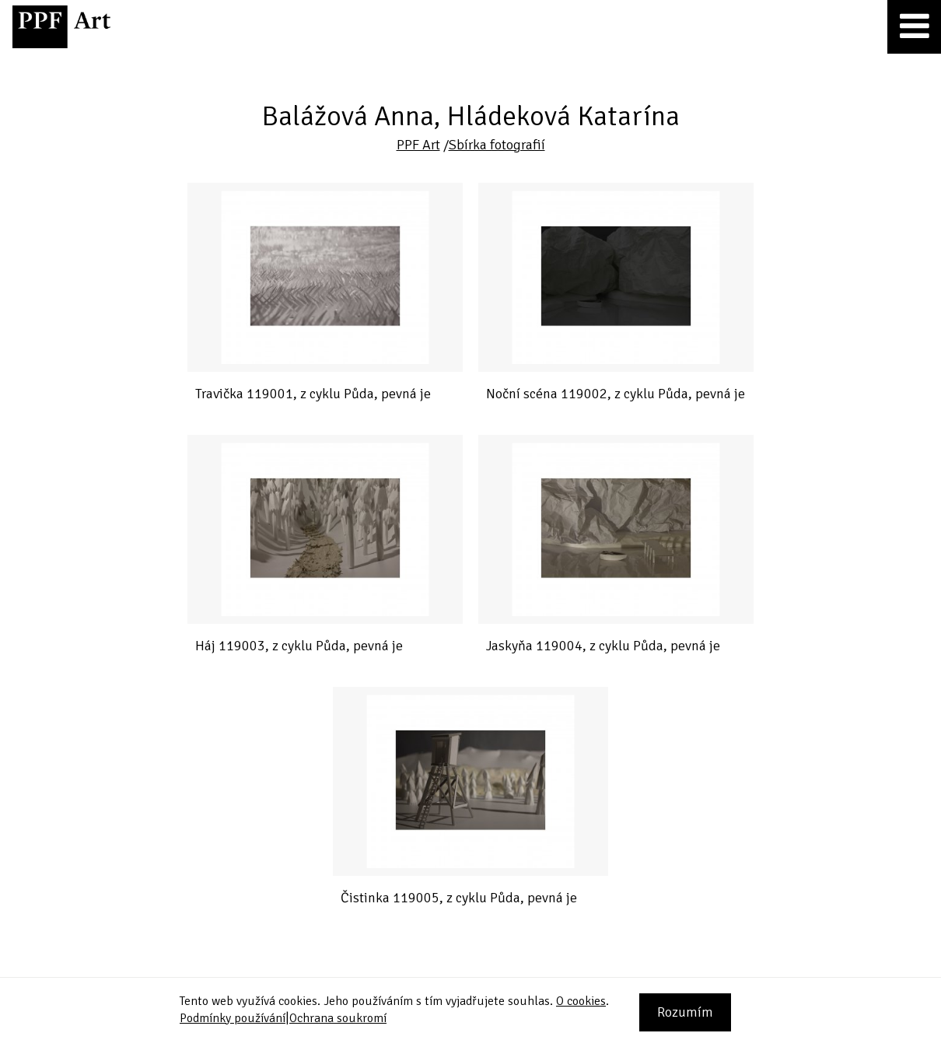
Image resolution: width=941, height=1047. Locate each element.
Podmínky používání (232, 1018)
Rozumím (685, 1012)
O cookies (581, 1001)
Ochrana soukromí (338, 1018)
